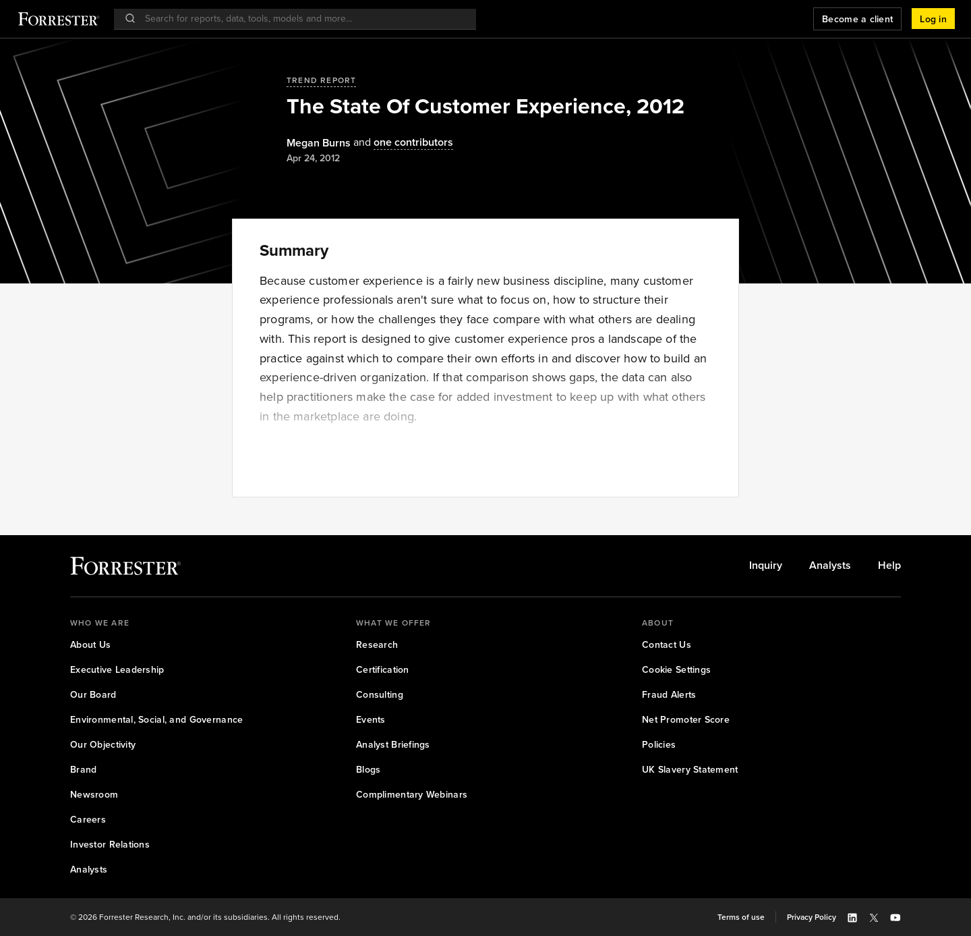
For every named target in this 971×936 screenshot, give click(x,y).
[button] (933, 19)
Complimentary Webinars (411, 795)
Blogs (368, 770)
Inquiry (765, 565)
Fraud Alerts (669, 695)
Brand (83, 770)
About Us (90, 645)
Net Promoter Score (686, 720)
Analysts (830, 565)
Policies (659, 745)
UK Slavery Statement (690, 770)
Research (377, 645)
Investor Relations (110, 844)
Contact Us (666, 645)
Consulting (379, 695)
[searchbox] (302, 18)
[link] (765, 565)
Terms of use (741, 917)
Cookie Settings (676, 670)
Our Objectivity (103, 745)
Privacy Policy (811, 917)
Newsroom (94, 795)
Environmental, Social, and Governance (156, 720)
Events (371, 720)
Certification (382, 670)
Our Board (93, 695)
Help (889, 565)
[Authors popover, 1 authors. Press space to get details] (319, 143)
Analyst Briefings (393, 745)
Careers (88, 820)
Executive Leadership (117, 670)
